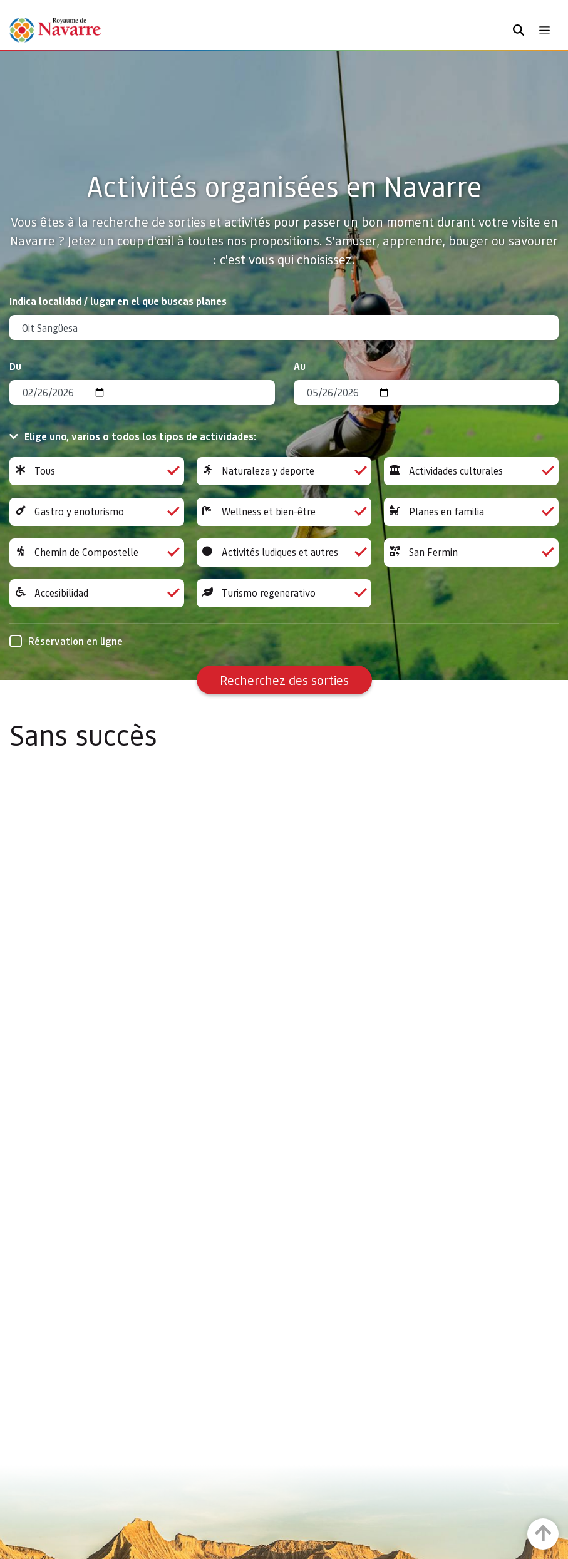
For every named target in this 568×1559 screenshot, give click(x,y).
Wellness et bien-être (284, 512)
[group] (96, 471)
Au (300, 366)
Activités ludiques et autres (284, 552)
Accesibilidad (96, 593)
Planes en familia (471, 512)
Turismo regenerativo (284, 593)
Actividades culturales (471, 471)
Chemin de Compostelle (96, 552)
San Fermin (471, 552)
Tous (96, 471)
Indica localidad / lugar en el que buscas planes (118, 300)
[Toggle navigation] (544, 30)
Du (15, 366)
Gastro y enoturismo (96, 512)
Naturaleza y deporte (284, 471)
